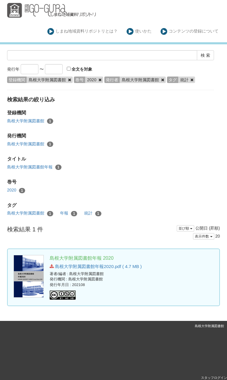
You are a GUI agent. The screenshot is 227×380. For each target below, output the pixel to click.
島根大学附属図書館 (30, 121)
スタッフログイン (214, 377)
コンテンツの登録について (189, 31)
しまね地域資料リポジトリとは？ (82, 31)
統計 (92, 213)
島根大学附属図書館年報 (34, 167)
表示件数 (203, 236)
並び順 (185, 228)
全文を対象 (80, 69)
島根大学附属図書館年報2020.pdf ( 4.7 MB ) (96, 266)
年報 (68, 213)
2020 (16, 190)
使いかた (139, 31)
